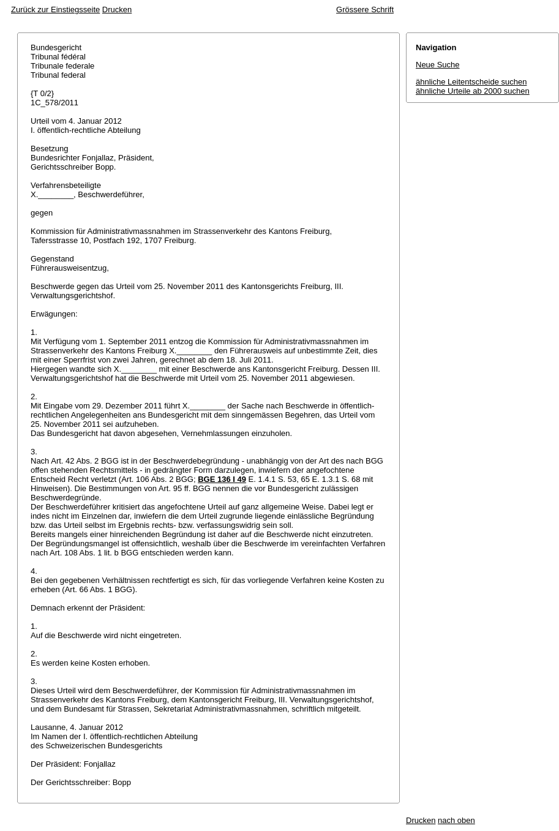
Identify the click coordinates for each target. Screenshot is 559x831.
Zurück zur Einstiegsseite (55, 9)
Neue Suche (438, 64)
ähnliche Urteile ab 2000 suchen (473, 91)
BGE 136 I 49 (222, 479)
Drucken (117, 9)
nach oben (456, 820)
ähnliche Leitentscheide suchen (471, 81)
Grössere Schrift (365, 9)
